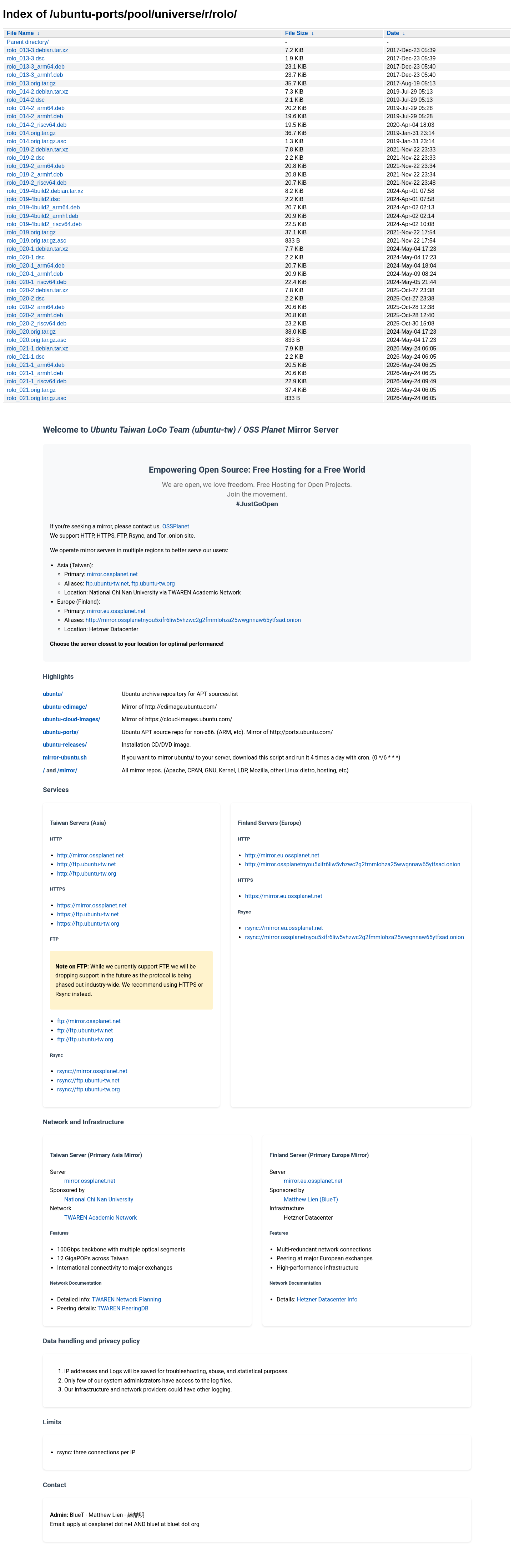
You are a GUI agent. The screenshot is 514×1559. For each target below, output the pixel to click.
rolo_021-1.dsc (26, 357)
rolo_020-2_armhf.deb (35, 315)
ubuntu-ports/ (61, 732)
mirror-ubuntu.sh (65, 757)
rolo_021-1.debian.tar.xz (37, 348)
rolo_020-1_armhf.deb (35, 274)
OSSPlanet (175, 526)
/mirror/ (67, 770)
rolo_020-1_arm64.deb (36, 266)
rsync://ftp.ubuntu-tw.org (88, 1089)
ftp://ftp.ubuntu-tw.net (85, 1030)
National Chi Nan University (98, 1199)
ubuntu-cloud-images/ (71, 719)
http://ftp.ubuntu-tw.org (86, 873)
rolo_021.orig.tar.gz (31, 390)
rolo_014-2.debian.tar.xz (37, 92)
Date (393, 33)
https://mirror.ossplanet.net (92, 905)
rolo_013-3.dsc (26, 58)
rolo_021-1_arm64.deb (36, 365)
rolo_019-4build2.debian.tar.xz (45, 191)
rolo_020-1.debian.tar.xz (37, 249)
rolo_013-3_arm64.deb (36, 67)
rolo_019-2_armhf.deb (35, 174)
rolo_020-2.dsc (26, 298)
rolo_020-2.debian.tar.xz (37, 290)
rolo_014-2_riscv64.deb (36, 125)
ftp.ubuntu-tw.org (153, 583)
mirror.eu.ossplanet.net (116, 611)
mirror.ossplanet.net (112, 574)
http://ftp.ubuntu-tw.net (86, 864)
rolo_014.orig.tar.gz (31, 133)
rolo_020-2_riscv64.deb (36, 323)
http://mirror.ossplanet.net (90, 855)
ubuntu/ (53, 694)
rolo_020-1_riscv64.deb (36, 282)
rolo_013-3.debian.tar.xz (37, 50)
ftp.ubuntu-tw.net (107, 583)
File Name (20, 33)
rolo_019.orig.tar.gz (31, 232)
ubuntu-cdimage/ (65, 706)
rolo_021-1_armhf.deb (35, 373)
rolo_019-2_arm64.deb (36, 166)
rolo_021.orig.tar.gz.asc (36, 398)
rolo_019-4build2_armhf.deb (42, 216)
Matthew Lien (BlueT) (311, 1199)
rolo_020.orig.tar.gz (31, 332)
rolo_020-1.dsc (26, 257)
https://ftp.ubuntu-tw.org (88, 923)
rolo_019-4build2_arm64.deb (43, 207)
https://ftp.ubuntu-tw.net (88, 914)
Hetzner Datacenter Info (327, 1299)
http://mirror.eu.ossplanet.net (282, 855)
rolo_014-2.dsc (26, 100)
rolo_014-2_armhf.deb (35, 116)
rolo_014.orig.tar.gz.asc (36, 141)
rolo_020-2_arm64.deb (36, 307)
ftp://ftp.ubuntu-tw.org (85, 1039)
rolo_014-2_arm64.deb (36, 108)
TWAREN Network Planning (126, 1299)
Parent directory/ (28, 42)
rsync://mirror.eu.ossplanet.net (284, 928)
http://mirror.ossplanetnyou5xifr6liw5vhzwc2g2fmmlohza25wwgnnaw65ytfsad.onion (193, 620)
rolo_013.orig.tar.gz (31, 83)
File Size (296, 33)
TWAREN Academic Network (100, 1217)
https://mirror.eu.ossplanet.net (283, 896)
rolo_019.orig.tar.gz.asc (36, 241)
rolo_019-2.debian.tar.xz (37, 149)
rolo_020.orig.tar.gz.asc (36, 340)
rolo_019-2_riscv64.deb (36, 183)
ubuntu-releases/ (65, 744)
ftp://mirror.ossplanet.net (89, 1021)
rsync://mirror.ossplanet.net (92, 1071)
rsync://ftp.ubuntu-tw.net (88, 1080)
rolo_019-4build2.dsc (33, 199)
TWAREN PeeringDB (122, 1308)
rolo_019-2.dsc (26, 158)
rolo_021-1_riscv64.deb (36, 381)
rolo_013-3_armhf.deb (35, 75)
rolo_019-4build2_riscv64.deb (44, 224)
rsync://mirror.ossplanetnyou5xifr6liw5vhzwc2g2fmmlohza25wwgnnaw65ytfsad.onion (354, 937)
